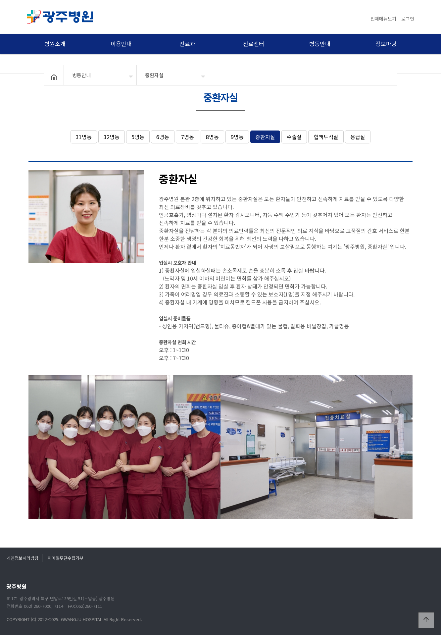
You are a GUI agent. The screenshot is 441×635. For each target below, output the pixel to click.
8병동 (212, 137)
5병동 (137, 137)
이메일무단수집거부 (65, 558)
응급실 (357, 137)
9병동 (237, 137)
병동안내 (319, 43)
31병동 (84, 137)
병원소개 (54, 43)
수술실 (294, 137)
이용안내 (121, 43)
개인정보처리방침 (22, 558)
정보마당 (385, 43)
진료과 (187, 43)
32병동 (112, 137)
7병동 (187, 137)
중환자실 (265, 137)
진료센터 (253, 43)
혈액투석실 (326, 137)
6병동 (162, 137)
